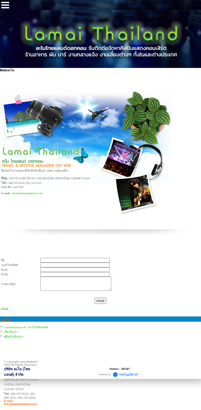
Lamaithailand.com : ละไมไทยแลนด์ (26, 327)
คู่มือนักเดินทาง (13, 336)
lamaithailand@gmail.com (27, 193)
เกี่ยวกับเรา (11, 331)
